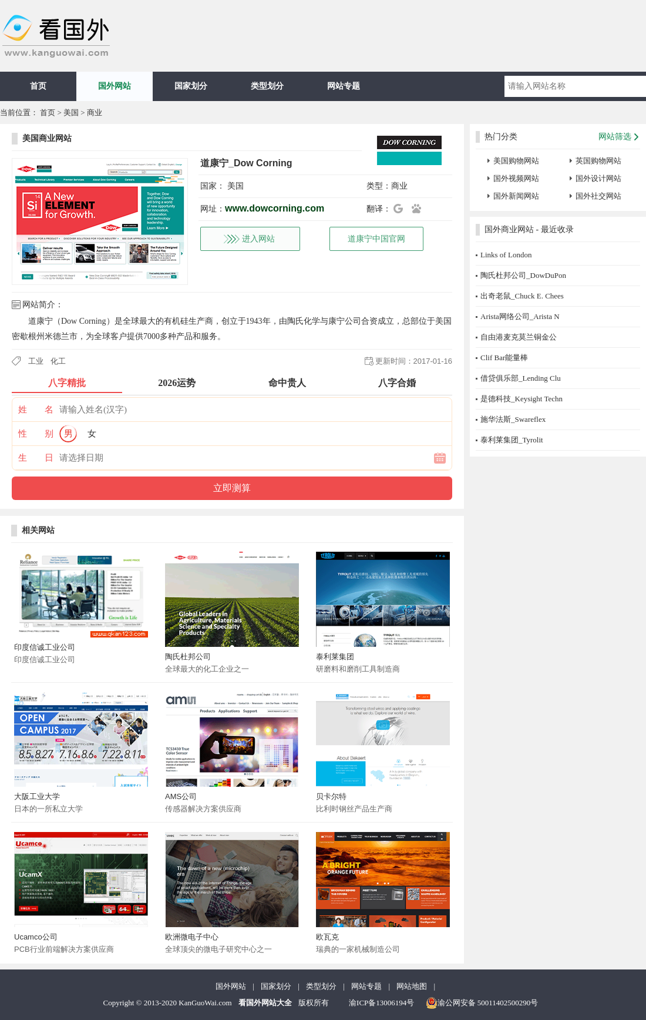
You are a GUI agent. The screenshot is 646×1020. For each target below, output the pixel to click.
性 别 (35, 433)
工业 (35, 361)
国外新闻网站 (516, 196)
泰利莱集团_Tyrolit (511, 439)
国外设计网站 (598, 178)
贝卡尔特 (331, 796)
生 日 (35, 457)
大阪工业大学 (37, 796)
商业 (94, 112)
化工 (58, 361)
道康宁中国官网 (376, 238)
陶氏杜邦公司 (188, 656)
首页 (38, 86)
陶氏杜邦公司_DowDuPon (523, 275)
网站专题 (343, 86)
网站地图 (411, 986)
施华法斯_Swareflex (513, 419)
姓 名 (35, 409)
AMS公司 (181, 796)
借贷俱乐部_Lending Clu (520, 378)
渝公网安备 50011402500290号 (482, 1003)
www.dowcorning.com (274, 208)
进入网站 (258, 238)
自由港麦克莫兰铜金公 (518, 337)
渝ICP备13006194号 (381, 1002)
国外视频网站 (516, 178)
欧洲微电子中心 (191, 936)
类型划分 (267, 86)
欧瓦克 (327, 936)
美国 (71, 112)
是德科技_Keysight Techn (521, 398)
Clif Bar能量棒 (504, 357)
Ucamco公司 (36, 936)
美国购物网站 (516, 160)
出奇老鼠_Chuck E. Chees (522, 295)
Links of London (505, 254)
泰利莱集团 (335, 656)
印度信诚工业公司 (44, 647)
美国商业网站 (47, 138)
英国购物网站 (598, 160)
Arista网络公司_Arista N (520, 316)
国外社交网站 (598, 196)
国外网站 (114, 86)
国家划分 (190, 86)
